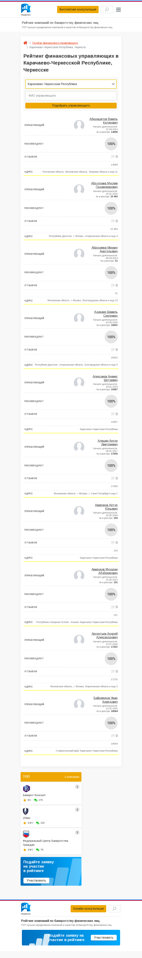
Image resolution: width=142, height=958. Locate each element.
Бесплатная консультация (74, 10)
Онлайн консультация (84, 910)
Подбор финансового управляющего (55, 44)
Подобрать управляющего (71, 107)
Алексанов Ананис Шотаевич (105, 379)
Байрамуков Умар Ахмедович (105, 701)
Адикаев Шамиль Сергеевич (106, 315)
